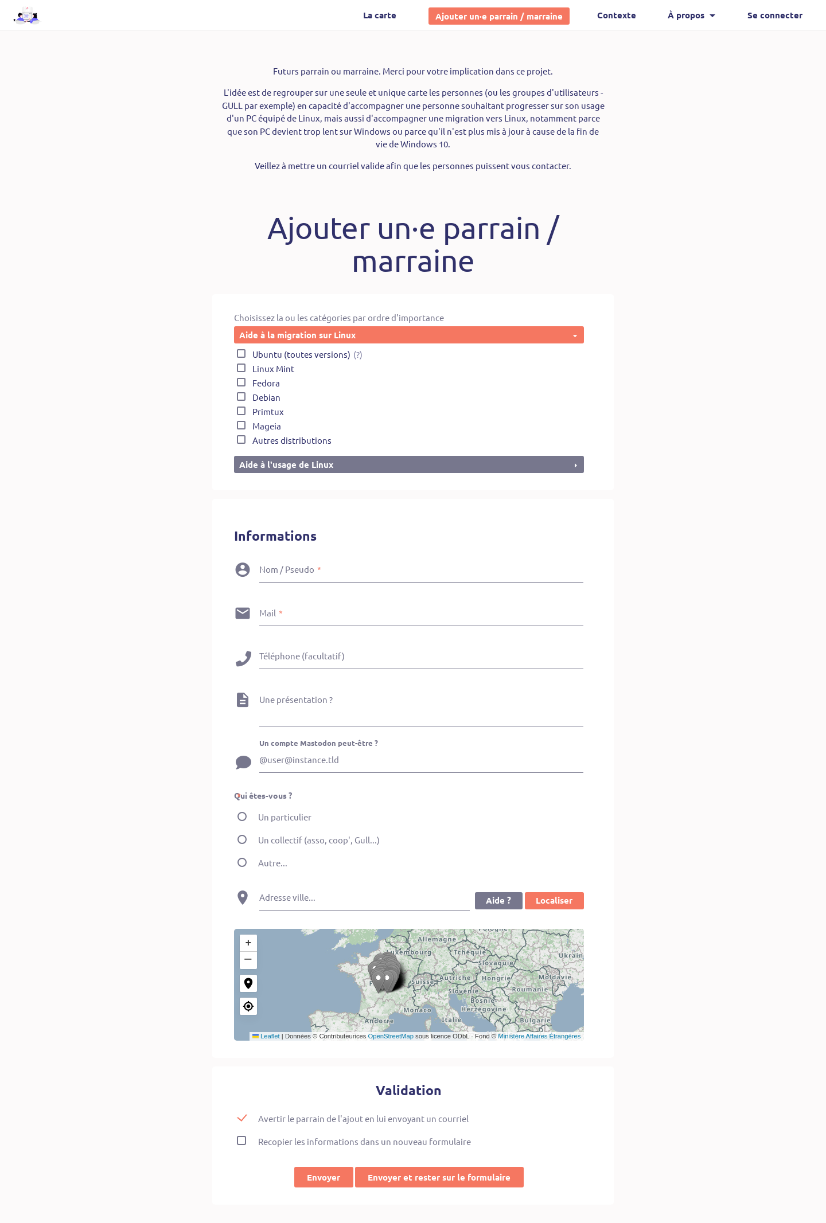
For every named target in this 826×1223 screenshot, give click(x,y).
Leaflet (266, 1036)
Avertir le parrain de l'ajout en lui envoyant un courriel (363, 1118)
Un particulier (284, 817)
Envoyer (323, 1178)
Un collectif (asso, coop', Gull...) (319, 840)
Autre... (272, 863)
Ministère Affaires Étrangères (539, 1036)
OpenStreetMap (391, 1036)
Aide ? (498, 902)
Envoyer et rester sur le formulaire (439, 1178)
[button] (412, 983)
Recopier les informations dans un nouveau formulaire (364, 1141)
